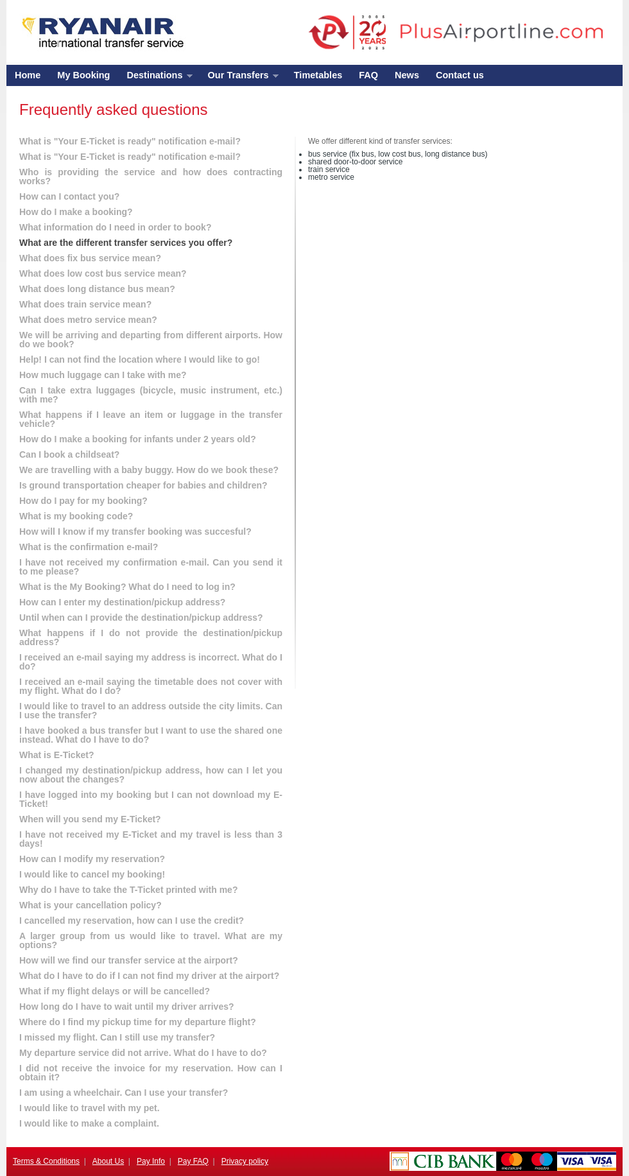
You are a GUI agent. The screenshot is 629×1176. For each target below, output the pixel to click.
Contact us (460, 75)
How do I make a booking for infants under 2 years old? (137, 439)
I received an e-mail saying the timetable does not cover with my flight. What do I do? (150, 686)
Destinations (155, 78)
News (407, 75)
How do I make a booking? (76, 212)
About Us (108, 1161)
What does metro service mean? (88, 320)
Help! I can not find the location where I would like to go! (139, 359)
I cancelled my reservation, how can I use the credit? (131, 920)
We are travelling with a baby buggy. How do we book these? (149, 470)
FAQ (368, 75)
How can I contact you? (69, 196)
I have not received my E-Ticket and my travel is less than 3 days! (150, 839)
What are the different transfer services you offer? (125, 243)
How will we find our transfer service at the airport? (128, 960)
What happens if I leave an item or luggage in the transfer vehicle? (150, 419)
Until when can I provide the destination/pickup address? (141, 617)
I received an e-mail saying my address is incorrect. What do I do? (150, 661)
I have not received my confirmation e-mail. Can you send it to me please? (150, 566)
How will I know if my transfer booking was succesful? (135, 531)
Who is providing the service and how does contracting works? (150, 176)
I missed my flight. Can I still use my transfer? (117, 1037)
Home (27, 75)
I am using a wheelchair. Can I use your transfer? (123, 1092)
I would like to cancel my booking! (92, 874)
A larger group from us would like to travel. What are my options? (150, 940)
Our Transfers (239, 78)
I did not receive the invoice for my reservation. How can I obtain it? (150, 1072)
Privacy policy (244, 1161)
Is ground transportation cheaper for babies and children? (143, 485)
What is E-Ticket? (56, 755)
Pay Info (151, 1161)
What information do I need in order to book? (115, 227)
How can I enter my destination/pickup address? (122, 602)
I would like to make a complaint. (89, 1123)
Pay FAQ (193, 1161)
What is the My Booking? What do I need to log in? (127, 587)
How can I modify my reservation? (92, 859)
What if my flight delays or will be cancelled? (114, 991)
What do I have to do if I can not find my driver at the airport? (149, 976)
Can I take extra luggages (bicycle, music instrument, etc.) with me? (150, 394)
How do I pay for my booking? (83, 501)
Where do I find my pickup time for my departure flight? (137, 1022)
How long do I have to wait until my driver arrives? (126, 1006)
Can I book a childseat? (69, 454)
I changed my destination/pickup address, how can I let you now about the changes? (150, 774)
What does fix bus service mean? (90, 258)
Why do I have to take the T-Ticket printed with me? (128, 890)
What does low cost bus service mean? (103, 273)
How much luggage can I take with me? (103, 375)
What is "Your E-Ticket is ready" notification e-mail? (130, 141)
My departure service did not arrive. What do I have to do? (143, 1053)
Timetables (318, 75)
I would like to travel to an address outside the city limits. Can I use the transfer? (150, 710)
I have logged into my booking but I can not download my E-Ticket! (150, 799)
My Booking (83, 75)
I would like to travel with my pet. (89, 1108)
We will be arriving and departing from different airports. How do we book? (150, 339)
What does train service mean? (85, 304)
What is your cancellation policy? (90, 905)
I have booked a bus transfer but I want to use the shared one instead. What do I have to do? (150, 735)
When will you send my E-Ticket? (90, 819)
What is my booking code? (76, 516)
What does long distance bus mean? (97, 289)
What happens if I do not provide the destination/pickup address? (150, 637)
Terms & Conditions (46, 1161)
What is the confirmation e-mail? (88, 547)
